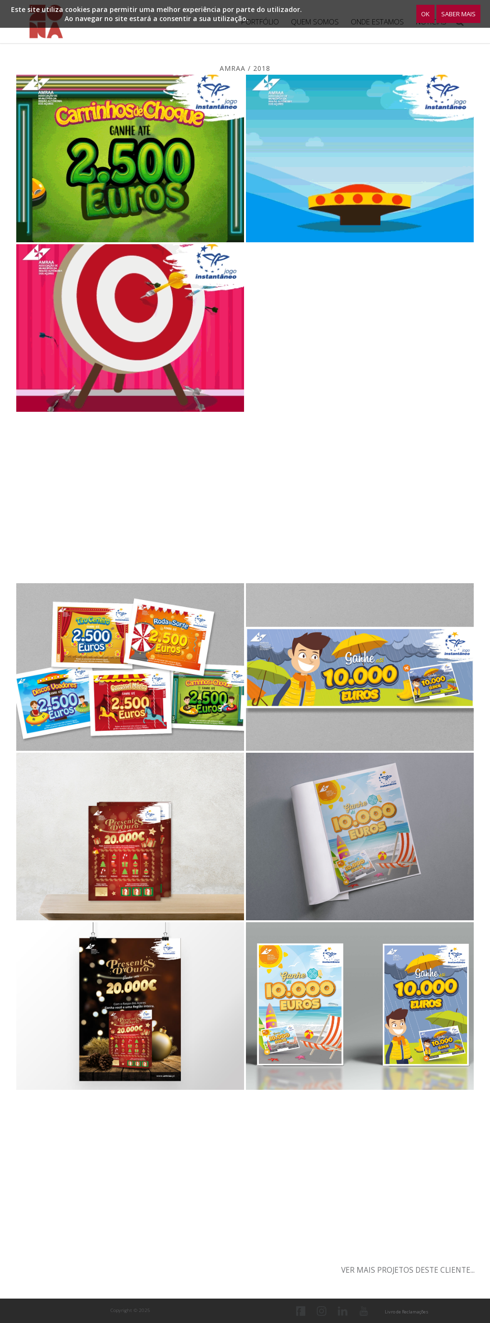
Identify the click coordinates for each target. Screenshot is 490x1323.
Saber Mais (458, 14)
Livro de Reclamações (406, 1312)
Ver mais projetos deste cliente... (408, 1270)
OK (425, 14)
